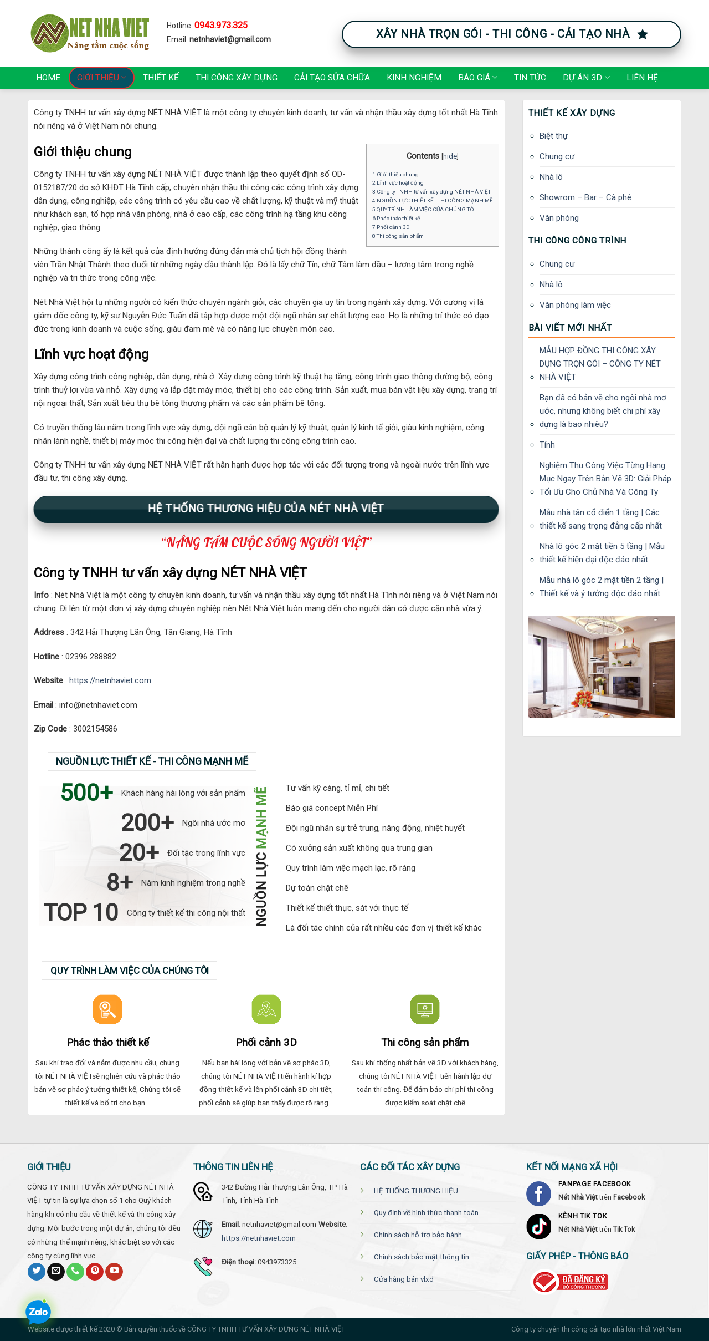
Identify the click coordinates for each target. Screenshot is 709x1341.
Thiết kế (161, 78)
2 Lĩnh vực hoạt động (398, 183)
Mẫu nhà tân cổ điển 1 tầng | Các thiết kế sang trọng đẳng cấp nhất (601, 519)
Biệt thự (554, 136)
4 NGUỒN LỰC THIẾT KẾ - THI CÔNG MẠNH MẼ (432, 200)
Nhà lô (551, 177)
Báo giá (477, 77)
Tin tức (530, 78)
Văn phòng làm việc (575, 305)
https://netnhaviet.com (110, 680)
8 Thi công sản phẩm (398, 236)
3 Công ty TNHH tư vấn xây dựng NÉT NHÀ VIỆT (431, 192)
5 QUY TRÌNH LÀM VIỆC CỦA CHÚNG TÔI (424, 209)
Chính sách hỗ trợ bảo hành (418, 1235)
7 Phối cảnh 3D (391, 227)
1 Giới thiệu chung (395, 174)
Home (48, 78)
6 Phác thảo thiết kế (396, 218)
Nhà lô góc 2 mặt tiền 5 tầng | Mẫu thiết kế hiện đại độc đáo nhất (602, 553)
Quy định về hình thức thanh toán (426, 1212)
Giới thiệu (101, 77)
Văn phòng (559, 218)
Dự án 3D (586, 77)
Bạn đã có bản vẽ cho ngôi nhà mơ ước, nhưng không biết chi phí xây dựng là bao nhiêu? (603, 411)
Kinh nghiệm (414, 78)
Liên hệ (642, 78)
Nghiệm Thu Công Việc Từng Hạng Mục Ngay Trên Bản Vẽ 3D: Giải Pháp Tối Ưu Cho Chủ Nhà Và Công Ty (605, 478)
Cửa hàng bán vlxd (404, 1279)
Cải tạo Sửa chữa (332, 78)
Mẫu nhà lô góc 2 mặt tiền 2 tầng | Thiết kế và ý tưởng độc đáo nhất (602, 586)
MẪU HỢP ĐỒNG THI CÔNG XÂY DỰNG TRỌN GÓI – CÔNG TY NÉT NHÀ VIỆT (600, 364)
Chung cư (557, 156)
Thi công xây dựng (237, 78)
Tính (547, 445)
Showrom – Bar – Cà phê (585, 197)
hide (450, 156)
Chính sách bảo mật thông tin (421, 1257)
